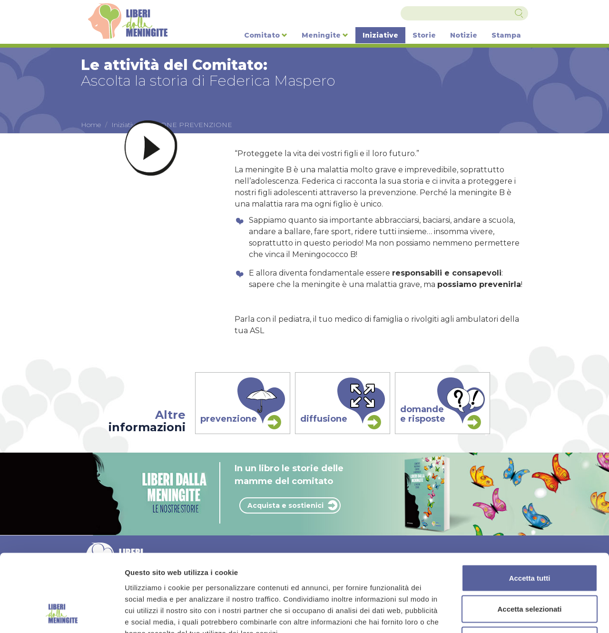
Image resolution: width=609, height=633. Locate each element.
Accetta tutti (529, 508)
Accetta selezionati (529, 539)
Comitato (265, 35)
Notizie (463, 35)
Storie (424, 35)
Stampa (506, 35)
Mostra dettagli (500, 614)
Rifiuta (530, 570)
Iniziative (380, 35)
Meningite (325, 35)
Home (91, 124)
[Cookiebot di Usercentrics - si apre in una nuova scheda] (61, 614)
